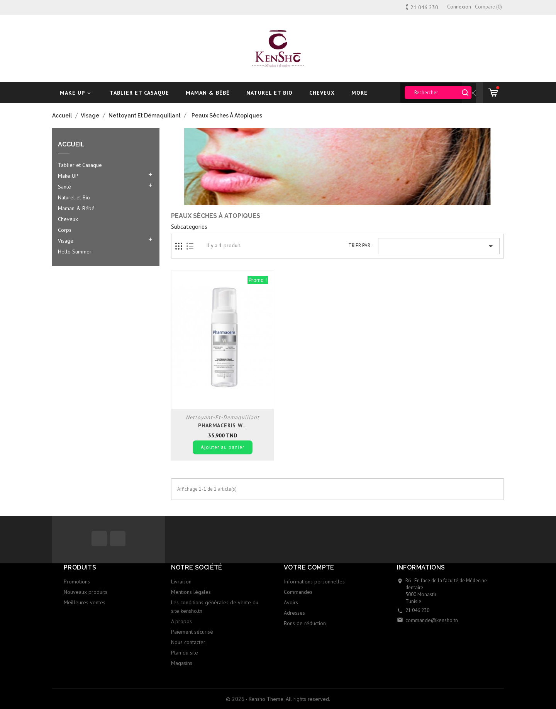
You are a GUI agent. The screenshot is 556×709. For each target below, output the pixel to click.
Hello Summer (75, 251)
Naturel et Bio (269, 92)
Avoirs (291, 602)
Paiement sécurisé (192, 631)
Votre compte (309, 567)
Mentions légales (191, 591)
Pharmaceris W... (222, 425)
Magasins (181, 663)
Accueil (71, 144)
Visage (65, 240)
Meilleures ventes (84, 602)
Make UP (76, 92)
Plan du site (184, 652)
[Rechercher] (438, 92)
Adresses (294, 612)
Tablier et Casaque (139, 92)
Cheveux (322, 92)
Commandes (298, 591)
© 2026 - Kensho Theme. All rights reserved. (278, 698)
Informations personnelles (314, 581)
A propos (181, 621)
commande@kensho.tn (431, 620)
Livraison (181, 581)
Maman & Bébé (208, 92)
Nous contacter (188, 642)
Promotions (77, 581)
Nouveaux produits (85, 591)
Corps (64, 229)
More (359, 92)
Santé (64, 186)
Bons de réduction (305, 623)
